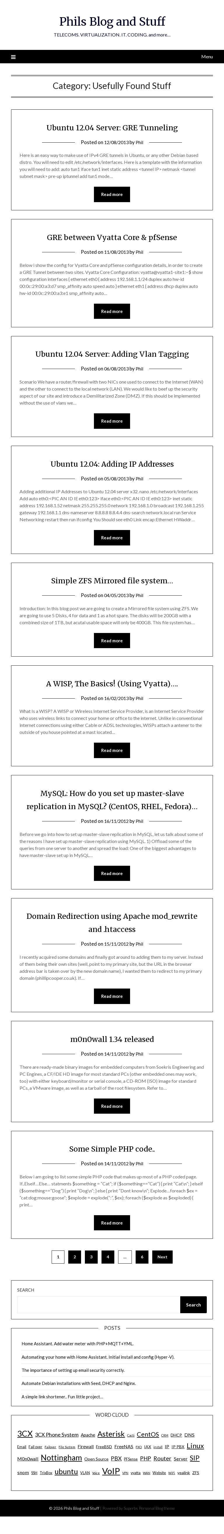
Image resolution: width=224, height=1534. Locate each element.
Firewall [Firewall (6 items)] (86, 1464)
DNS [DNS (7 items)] (189, 1452)
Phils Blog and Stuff (112, 20)
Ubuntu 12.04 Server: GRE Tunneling (112, 127)
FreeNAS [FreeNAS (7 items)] (123, 1464)
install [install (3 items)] (157, 1464)
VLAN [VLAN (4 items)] (85, 1490)
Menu (207, 56)
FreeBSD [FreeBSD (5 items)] (104, 1464)
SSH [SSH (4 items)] (34, 1490)
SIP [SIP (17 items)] (195, 1475)
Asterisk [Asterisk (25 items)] (111, 1451)
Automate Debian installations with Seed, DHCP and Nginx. (79, 1400)
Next (162, 1274)
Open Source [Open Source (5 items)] (96, 1476)
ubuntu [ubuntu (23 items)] (66, 1488)
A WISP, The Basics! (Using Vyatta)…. (112, 685)
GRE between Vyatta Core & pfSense (112, 237)
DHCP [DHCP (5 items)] (176, 1452)
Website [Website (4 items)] (159, 1490)
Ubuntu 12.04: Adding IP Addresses (112, 464)
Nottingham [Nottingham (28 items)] (61, 1475)
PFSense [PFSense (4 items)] (131, 1476)
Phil (140, 142)
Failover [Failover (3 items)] (50, 1464)
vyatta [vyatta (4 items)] (136, 1490)
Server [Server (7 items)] (181, 1476)
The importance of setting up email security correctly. (73, 1387)
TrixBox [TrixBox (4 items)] (46, 1490)
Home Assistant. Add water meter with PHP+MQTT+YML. (78, 1361)
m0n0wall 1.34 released (112, 1055)
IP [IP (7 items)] (167, 1464)
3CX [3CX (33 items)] (25, 1451)
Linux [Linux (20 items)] (195, 1463)
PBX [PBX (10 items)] (116, 1475)
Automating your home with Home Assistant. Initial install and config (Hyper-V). (98, 1374)
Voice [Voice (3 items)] (96, 1490)
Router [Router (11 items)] (162, 1475)
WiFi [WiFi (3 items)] (171, 1490)
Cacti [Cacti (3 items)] (130, 1453)
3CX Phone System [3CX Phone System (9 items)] (56, 1452)
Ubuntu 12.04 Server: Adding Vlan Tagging (112, 354)
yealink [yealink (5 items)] (183, 1490)
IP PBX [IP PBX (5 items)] (178, 1464)
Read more (112, 194)
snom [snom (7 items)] (23, 1490)
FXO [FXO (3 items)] (139, 1464)
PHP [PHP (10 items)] (145, 1475)
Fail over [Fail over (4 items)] (35, 1464)
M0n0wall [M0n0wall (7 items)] (27, 1476)
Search (25, 1307)
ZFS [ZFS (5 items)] (195, 1490)
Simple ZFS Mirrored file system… (112, 581)
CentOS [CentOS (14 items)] (148, 1452)
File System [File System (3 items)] (67, 1464)
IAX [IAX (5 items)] (147, 1464)
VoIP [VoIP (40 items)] (111, 1488)
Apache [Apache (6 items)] (88, 1452)
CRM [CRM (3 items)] (164, 1453)
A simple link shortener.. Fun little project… (62, 1414)
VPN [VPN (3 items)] (125, 1490)
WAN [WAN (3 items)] (146, 1490)
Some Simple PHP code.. (112, 1165)
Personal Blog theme (157, 1525)
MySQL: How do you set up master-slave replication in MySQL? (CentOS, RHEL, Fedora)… (112, 808)
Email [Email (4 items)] (21, 1464)
